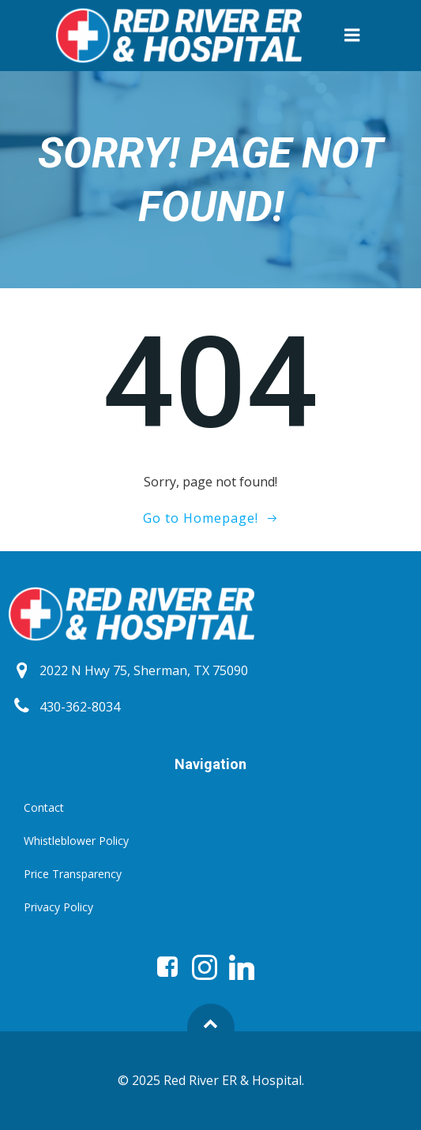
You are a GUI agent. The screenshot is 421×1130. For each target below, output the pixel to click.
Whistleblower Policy (76, 840)
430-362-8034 (79, 706)
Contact (44, 807)
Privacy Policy (58, 906)
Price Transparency (73, 873)
